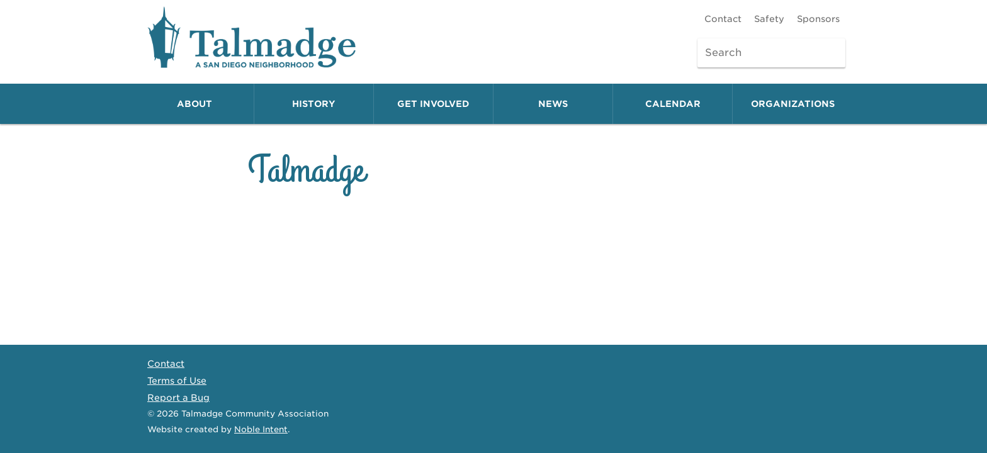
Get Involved (433, 104)
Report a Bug (178, 398)
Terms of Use (176, 381)
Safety (769, 19)
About (194, 104)
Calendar (673, 104)
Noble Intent (261, 429)
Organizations (793, 104)
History (314, 104)
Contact (723, 19)
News (553, 104)
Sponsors (818, 19)
